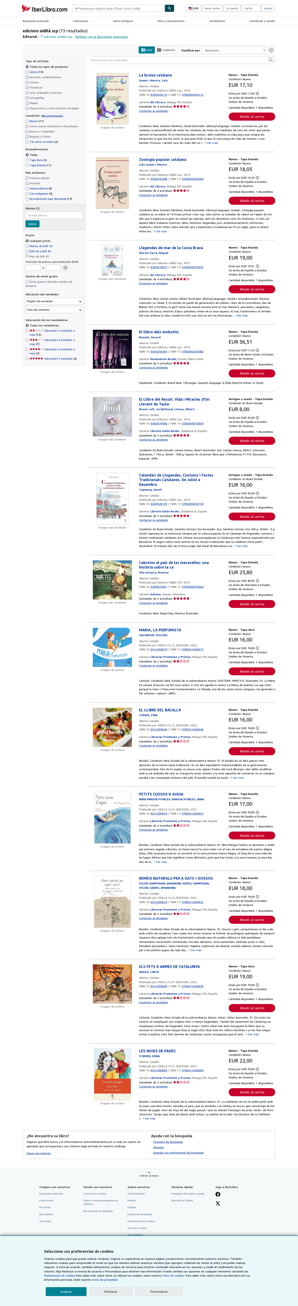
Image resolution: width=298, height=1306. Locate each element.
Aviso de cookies (137, 1228)
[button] (271, 60)
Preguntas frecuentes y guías (188, 1193)
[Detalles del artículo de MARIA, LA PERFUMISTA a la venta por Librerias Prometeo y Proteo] (112, 647)
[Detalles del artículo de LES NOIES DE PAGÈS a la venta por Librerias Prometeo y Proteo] (112, 1074)
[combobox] (118, 8)
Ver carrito (45, 1221)
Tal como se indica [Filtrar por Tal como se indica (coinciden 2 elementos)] (41, 142)
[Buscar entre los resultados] (182, 60)
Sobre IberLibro (136, 1193)
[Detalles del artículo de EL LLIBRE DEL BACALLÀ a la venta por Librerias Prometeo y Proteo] (112, 727)
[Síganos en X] (217, 1204)
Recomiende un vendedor (98, 1211)
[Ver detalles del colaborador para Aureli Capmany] (150, 489)
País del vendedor (38, 309)
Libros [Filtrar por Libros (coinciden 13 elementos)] (34, 72)
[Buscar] (169, 8)
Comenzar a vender (262, 21)
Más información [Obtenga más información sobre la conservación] (52, 115)
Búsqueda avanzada (36, 21)
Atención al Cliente (182, 1200)
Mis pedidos (46, 1214)
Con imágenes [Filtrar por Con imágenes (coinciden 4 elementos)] (38, 193)
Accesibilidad (135, 1234)
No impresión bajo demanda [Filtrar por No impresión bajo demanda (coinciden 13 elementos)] (48, 199)
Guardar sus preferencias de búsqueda (178, 1152)
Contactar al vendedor (153, 111)
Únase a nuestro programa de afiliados (100, 1202)
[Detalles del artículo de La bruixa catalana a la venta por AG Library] (112, 99)
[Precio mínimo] (33, 268)
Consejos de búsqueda (168, 1142)
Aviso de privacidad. (105, 1279)
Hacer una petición (39, 1153)
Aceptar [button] (66, 1291)
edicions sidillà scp (58, 37)
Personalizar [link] (159, 1291)
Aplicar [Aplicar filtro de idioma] (32, 224)
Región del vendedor (40, 301)
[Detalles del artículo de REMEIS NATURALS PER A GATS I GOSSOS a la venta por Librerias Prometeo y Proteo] (112, 902)
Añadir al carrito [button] (252, 117)
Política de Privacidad (139, 1214)
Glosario (158, 1147)
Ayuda (268, 8)
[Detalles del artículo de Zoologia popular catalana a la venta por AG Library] (112, 183)
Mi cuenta (44, 1207)
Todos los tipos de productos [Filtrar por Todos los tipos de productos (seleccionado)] (47, 66)
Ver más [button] (212, 143)
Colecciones (80, 21)
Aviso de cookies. (173, 1275)
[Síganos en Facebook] (217, 1195)
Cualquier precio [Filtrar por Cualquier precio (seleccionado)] (38, 241)
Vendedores (217, 21)
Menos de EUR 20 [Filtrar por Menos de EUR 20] (39, 246)
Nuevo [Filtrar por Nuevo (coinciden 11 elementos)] (34, 121)
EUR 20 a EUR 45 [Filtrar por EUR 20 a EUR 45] (38, 251)
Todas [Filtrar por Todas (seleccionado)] (31, 154)
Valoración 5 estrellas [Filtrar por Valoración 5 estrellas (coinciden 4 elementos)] (53, 358)
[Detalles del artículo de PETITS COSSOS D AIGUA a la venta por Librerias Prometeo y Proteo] (112, 818)
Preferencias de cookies (59, 1275)
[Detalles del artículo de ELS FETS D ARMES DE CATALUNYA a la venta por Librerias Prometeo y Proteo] (112, 984)
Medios (131, 1200)
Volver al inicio (149, 1175)
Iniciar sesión (212, 8)
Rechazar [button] (111, 1291)
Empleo (131, 1207)
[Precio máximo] (53, 268)
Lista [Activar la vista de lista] (146, 50)
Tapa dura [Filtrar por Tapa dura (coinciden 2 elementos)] (36, 160)
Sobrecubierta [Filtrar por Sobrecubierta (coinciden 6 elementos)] (38, 188)
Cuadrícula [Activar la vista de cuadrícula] (166, 50)
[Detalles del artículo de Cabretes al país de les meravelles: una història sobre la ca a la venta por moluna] (112, 580)
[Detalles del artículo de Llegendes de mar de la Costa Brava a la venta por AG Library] (112, 260)
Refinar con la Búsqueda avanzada (102, 37)
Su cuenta (232, 8)
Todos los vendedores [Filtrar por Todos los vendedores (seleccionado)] (45, 325)
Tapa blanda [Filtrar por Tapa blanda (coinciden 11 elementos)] (38, 165)
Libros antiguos (123, 21)
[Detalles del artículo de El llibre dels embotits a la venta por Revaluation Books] (112, 349)
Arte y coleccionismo (171, 21)
